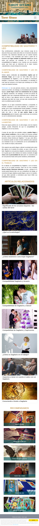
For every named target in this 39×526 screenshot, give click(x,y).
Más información (15, 524)
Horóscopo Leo (6, 88)
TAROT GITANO (19, 6)
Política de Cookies (16, 517)
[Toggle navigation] (35, 18)
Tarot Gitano (9, 17)
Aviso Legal (24, 517)
